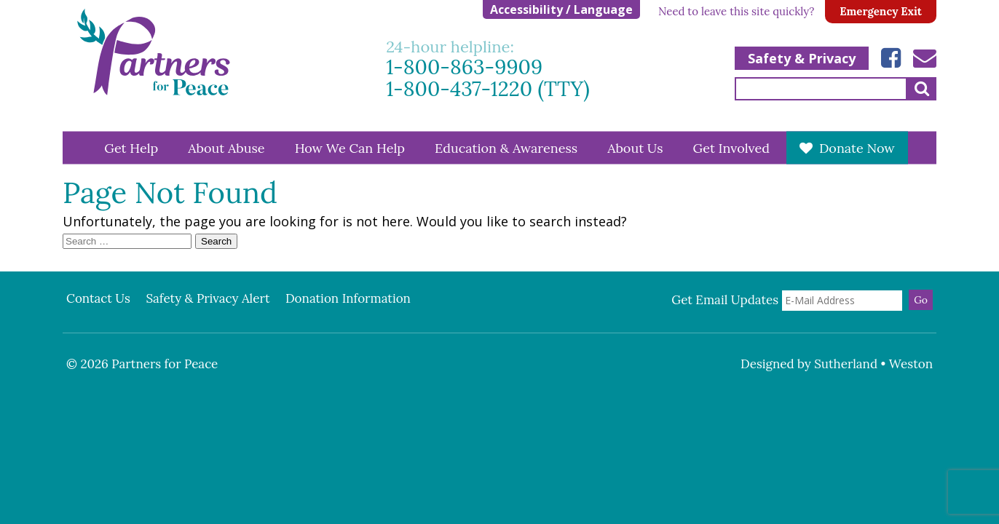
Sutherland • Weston (873, 364)
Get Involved (731, 147)
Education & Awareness (506, 147)
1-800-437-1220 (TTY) (488, 89)
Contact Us (98, 298)
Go (921, 299)
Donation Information (348, 298)
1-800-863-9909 (464, 67)
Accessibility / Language (561, 9)
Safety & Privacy (802, 58)
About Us (635, 147)
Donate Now (857, 147)
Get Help (131, 147)
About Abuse (226, 147)
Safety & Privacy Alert (207, 298)
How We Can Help (350, 147)
